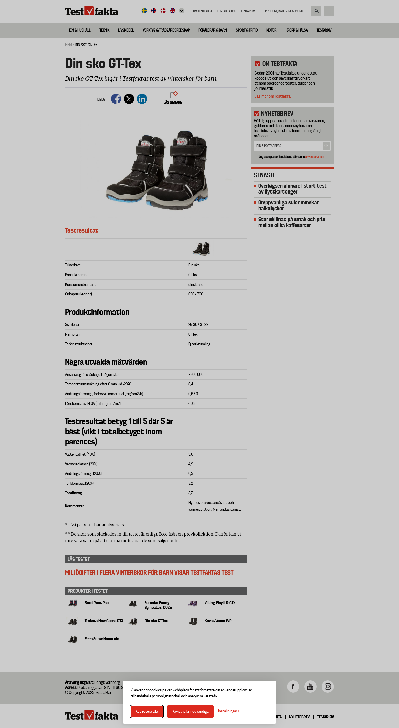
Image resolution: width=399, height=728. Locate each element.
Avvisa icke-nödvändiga (190, 711)
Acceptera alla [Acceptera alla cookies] (147, 711)
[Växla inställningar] (229, 711)
